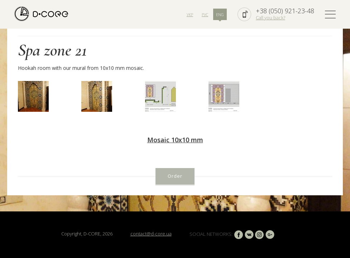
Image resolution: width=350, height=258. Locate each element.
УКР (190, 14)
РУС (205, 14)
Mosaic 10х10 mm (175, 139)
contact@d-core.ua (151, 233)
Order (175, 176)
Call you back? (270, 17)
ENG (220, 14)
